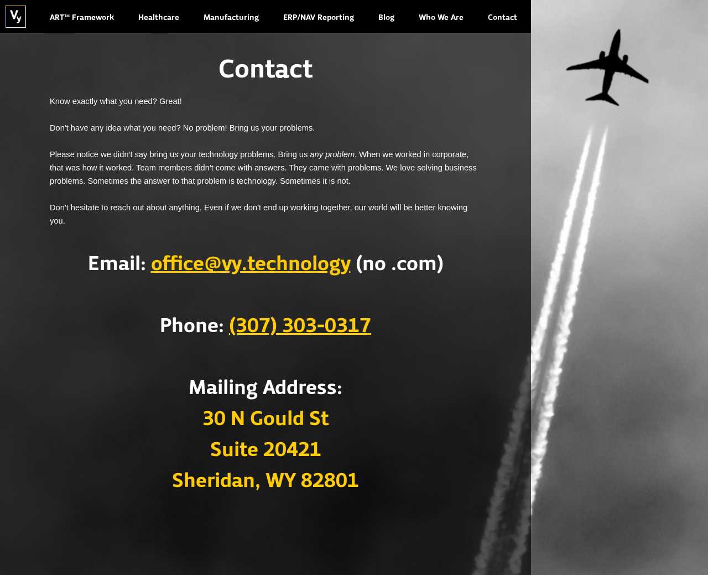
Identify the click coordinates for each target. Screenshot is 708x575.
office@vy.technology (251, 264)
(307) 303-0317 (300, 326)
